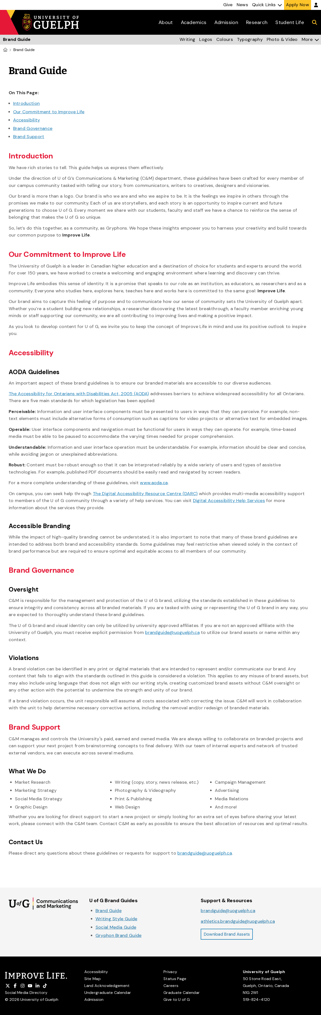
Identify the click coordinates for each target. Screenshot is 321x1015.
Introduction (26, 103)
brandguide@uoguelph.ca (172, 632)
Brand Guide (109, 911)
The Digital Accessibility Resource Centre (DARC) (145, 494)
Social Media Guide (116, 927)
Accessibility (26, 120)
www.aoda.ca (154, 483)
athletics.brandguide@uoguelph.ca (238, 921)
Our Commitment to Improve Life (49, 112)
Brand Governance (33, 128)
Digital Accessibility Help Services (229, 501)
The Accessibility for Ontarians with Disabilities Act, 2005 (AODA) (79, 394)
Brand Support (28, 137)
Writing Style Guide (116, 919)
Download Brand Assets (229, 934)
